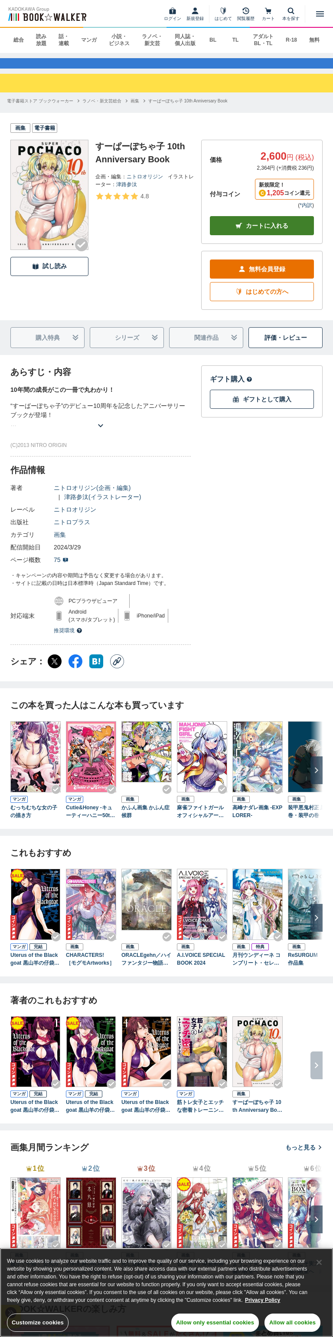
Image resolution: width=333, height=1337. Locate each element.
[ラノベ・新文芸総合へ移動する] (101, 108)
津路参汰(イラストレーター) (102, 505)
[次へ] (316, 778)
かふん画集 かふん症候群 (145, 820)
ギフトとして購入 (261, 407)
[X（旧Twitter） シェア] (54, 669)
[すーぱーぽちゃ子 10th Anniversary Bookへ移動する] (188, 108)
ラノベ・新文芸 (152, 39)
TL (235, 40)
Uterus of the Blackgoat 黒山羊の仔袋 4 (145, 1114)
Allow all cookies (292, 1322)
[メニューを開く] (320, 13)
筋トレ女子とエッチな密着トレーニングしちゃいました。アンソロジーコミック (200, 1114)
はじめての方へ (261, 300)
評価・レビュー (285, 345)
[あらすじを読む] (100, 423)
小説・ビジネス (119, 39)
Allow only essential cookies (215, 1322)
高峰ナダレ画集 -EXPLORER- (257, 820)
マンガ (89, 40)
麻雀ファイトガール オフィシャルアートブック (202, 820)
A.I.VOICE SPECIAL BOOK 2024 (201, 967)
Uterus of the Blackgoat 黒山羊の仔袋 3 (34, 967)
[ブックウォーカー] (46, 14)
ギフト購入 (231, 387)
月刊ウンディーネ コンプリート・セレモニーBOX (256, 967)
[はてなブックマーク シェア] (96, 669)
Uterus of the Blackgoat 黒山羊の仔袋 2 (90, 1114)
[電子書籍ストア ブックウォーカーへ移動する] (40, 108)
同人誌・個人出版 (185, 39)
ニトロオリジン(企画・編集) (92, 496)
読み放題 (41, 39)
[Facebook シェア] (75, 669)
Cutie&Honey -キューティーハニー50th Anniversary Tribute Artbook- (90, 820)
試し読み (49, 274)
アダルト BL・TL (263, 39)
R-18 (291, 40)
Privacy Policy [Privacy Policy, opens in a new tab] (262, 1300)
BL (212, 40)
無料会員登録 (261, 277)
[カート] (268, 14)
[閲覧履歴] (246, 14)
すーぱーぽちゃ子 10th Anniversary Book (256, 1114)
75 (61, 568)
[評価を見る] (122, 204)
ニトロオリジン (145, 184)
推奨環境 (68, 639)
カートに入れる (261, 234)
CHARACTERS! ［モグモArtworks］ (90, 967)
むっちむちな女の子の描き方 (33, 820)
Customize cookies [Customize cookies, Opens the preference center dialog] (38, 1322)
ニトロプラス (72, 530)
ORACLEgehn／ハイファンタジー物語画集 (146, 967)
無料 (314, 40)
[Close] (319, 1262)
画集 (60, 542)
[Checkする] (81, 253)
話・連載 (64, 39)
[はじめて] (223, 14)
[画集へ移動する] (135, 108)
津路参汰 (126, 192)
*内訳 (306, 213)
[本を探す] (291, 14)
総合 (18, 40)
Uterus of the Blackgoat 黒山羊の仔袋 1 (34, 1114)
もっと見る (304, 1155)
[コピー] (117, 669)
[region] (166, 1292)
